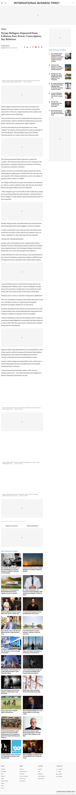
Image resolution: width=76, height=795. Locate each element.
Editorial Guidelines (32, 526)
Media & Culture (4, 781)
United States (41, 778)
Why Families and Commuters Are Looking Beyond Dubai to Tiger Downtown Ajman (10, 671)
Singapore (40, 773)
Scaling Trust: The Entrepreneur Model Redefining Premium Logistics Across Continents (10, 591)
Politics (2, 778)
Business (3, 769)
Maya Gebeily (6, 45)
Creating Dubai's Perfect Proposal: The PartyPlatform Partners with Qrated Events (11, 756)
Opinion (2, 783)
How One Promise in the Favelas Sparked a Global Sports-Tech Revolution (10, 692)
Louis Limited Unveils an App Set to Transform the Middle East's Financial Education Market (32, 671)
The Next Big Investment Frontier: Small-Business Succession (56, 104)
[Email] (38, 47)
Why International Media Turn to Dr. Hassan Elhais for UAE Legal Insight (33, 712)
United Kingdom (41, 776)
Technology (3, 771)
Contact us (22, 773)
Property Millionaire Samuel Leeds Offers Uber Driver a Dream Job (56, 95)
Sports (2, 785)
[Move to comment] (41, 47)
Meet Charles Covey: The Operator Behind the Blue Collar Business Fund (11, 632)
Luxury (2, 788)
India (39, 771)
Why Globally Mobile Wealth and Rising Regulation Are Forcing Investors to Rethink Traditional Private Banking (57, 57)
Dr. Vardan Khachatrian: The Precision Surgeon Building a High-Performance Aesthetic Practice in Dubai (57, 86)
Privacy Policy (23, 778)
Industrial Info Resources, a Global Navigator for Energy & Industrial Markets (32, 569)
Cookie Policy (22, 781)
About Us (22, 769)
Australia (40, 769)
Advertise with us (23, 771)
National (3, 776)
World (2, 773)
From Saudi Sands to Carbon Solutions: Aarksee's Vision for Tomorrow (31, 632)
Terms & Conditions (24, 776)
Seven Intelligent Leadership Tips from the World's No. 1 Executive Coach (32, 756)
